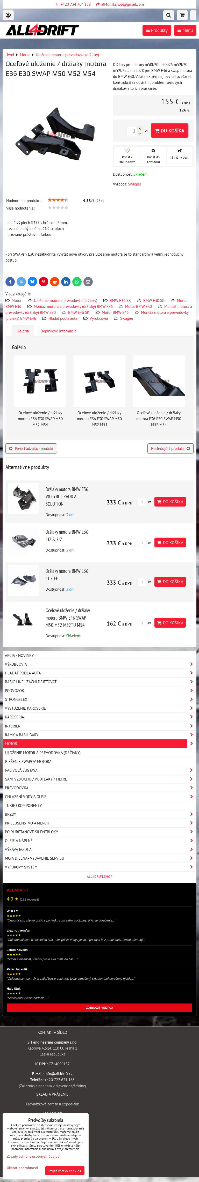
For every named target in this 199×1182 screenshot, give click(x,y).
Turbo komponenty (23, 805)
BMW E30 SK (154, 300)
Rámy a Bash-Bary (100, 735)
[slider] (58, 200)
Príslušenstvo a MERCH (100, 823)
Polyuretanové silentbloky (100, 832)
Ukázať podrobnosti (22, 1168)
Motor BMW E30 (138, 306)
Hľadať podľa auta (62, 318)
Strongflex (100, 699)
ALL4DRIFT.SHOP (99, 876)
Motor (17, 300)
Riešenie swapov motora (28, 761)
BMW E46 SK (78, 312)
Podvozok (100, 690)
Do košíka (169, 130)
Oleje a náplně (100, 840)
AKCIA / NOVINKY (19, 655)
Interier (100, 726)
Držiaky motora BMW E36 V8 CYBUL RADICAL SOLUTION (67, 496)
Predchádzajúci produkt (31, 448)
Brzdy (100, 814)
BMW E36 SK (120, 300)
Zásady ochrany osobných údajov (33, 1156)
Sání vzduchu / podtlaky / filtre (100, 779)
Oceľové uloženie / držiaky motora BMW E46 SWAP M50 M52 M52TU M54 (68, 617)
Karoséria (100, 717)
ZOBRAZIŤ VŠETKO (99, 1007)
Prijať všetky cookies (65, 1170)
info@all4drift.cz (59, 1073)
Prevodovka (100, 788)
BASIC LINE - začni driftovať (100, 682)
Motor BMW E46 (115, 312)
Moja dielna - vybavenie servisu (100, 858)
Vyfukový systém (100, 867)
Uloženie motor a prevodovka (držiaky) (65, 300)
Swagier (126, 318)
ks (144, 502)
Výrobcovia (99, 318)
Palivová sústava (100, 770)
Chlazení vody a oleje (100, 796)
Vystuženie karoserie (100, 708)
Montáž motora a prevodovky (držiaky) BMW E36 (73, 306)
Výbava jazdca (100, 849)
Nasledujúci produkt (170, 448)
